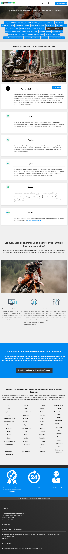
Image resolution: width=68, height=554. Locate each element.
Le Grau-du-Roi (26, 451)
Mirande (42, 428)
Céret (25, 408)
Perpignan (42, 451)
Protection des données (8, 517)
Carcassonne (9, 444)
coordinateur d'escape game (46, 22)
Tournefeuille (59, 443)
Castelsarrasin (9, 454)
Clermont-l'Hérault (26, 412)
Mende (42, 421)
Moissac (42, 431)
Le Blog (44, 3)
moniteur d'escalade (57, 31)
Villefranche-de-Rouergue (59, 451)
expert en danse (59, 22)
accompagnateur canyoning (16, 22)
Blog (3, 522)
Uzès (59, 446)
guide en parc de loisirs (8, 25)
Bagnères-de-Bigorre (9, 418)
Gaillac (26, 434)
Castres (26, 405)
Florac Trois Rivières (25, 428)
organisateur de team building (31, 37)
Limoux (42, 408)
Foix (26, 431)
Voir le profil (57, 87)
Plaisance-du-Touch (58, 405)
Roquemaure (58, 420)
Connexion (51, 3)
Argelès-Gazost (9, 412)
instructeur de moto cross (37, 25)
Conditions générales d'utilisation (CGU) (12, 515)
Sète (59, 430)
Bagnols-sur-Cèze (9, 421)
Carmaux (9, 448)
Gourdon (25, 438)
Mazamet (42, 418)
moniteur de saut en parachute (29, 31)
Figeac (26, 425)
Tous (6, 22)
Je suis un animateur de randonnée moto (34, 370)
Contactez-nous (6, 524)
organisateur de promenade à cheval (13, 37)
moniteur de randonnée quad (12, 31)
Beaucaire (9, 428)
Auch (9, 415)
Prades (59, 408)
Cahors (9, 438)
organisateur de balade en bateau (35, 34)
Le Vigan (42, 405)
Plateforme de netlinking (8, 519)
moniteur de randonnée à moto (54, 28)
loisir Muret (5, 538)
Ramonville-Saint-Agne (59, 413)
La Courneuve (25, 444)
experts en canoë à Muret (34, 220)
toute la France (8, 320)
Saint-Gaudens (59, 424)
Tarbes (59, 437)
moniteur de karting (25, 28)
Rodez (59, 417)
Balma (9, 425)
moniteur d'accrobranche (12, 28)
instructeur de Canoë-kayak (22, 25)
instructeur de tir (50, 25)
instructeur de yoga (61, 25)
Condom (25, 418)
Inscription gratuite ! (61, 3)
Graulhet (25, 441)
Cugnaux (25, 421)
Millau (42, 425)
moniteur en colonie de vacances (16, 34)
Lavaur (26, 448)
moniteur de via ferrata (45, 31)
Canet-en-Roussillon (9, 441)
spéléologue (44, 37)
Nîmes (42, 444)
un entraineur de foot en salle (56, 37)
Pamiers (42, 448)
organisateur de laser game (53, 34)
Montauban (42, 434)
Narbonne (42, 441)
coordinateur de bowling (31, 22)
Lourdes (42, 415)
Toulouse (58, 440)
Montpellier (42, 438)
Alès (9, 408)
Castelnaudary (9, 451)
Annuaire (4, 513)
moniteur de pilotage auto (38, 28)
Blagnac (9, 434)
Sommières (59, 433)
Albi (9, 405)
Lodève (42, 412)
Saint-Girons (59, 427)
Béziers (9, 431)
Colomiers (26, 415)
